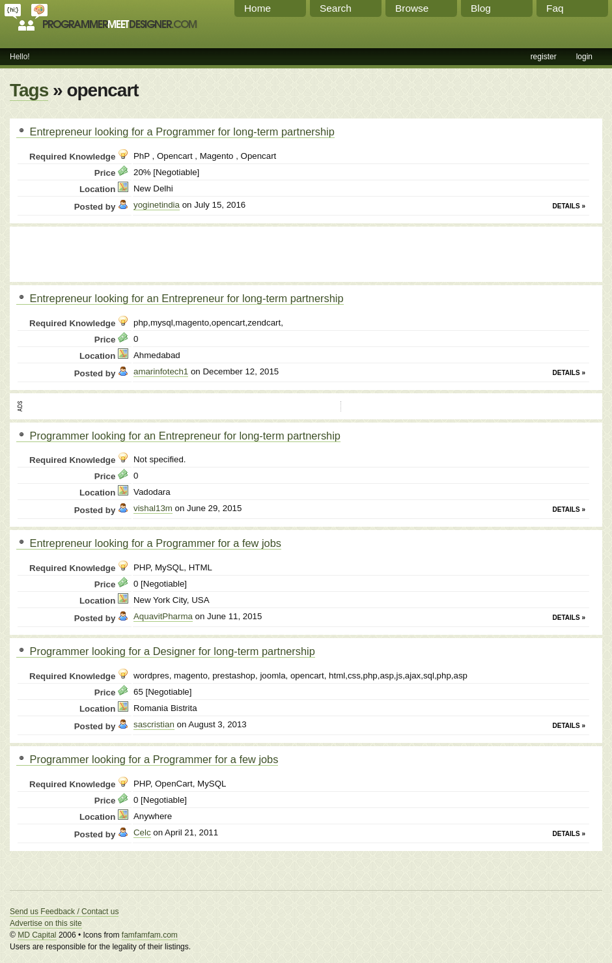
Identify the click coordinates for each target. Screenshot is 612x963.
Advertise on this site (46, 923)
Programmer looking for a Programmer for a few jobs (147, 759)
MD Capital (37, 935)
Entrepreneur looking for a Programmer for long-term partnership (175, 131)
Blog (481, 8)
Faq (555, 8)
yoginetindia (156, 205)
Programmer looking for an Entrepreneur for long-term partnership (178, 435)
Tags (29, 90)
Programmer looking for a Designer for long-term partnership (165, 651)
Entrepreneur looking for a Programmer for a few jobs (148, 543)
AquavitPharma (163, 616)
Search (336, 8)
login (584, 56)
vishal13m (153, 508)
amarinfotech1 (160, 371)
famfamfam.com (150, 935)
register (544, 56)
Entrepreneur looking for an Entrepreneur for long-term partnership (180, 298)
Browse (411, 8)
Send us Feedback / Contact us (64, 911)
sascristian (153, 724)
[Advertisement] (168, 252)
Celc (142, 832)
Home (257, 8)
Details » (569, 206)
